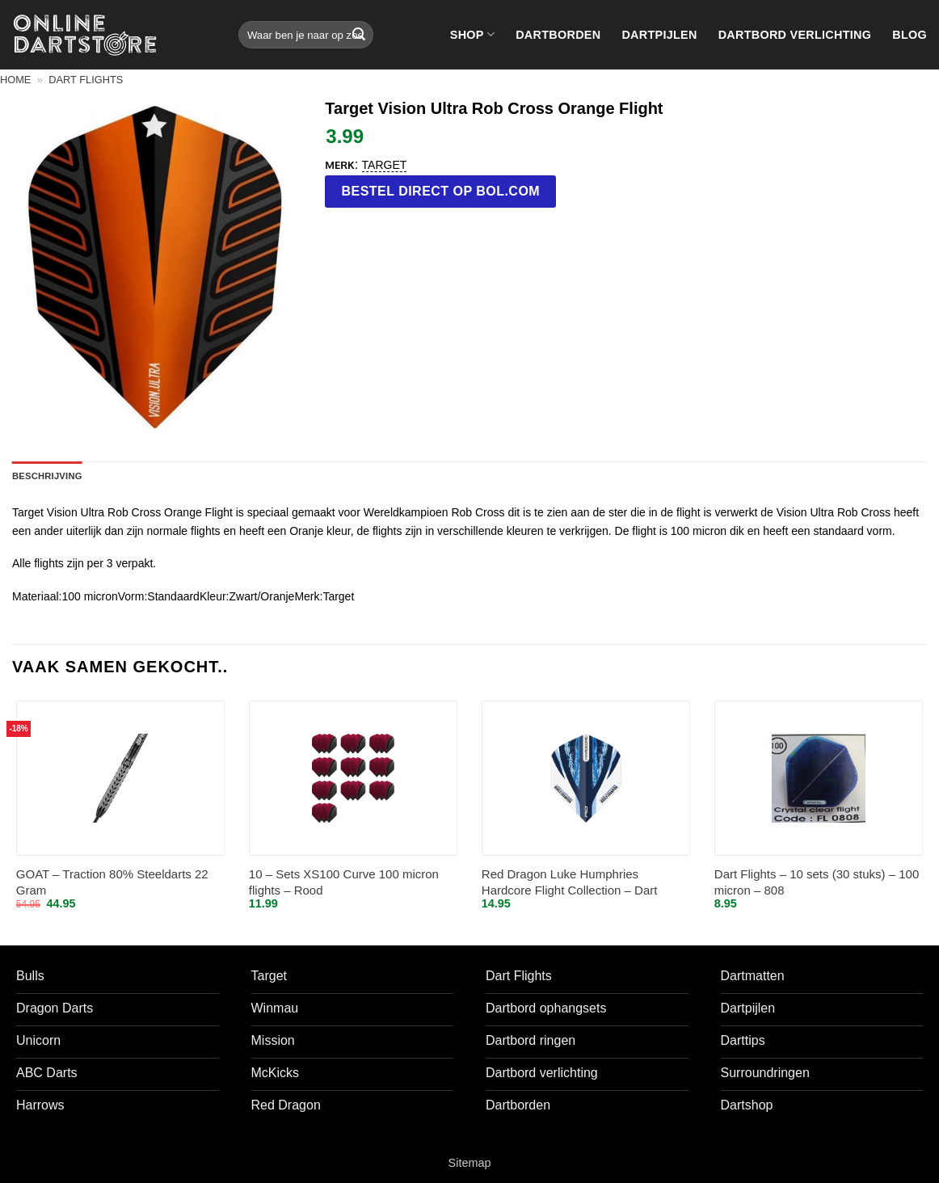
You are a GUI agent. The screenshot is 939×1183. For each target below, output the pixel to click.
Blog (909, 34)
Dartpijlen (659, 34)
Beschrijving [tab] (47, 476)
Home (15, 80)
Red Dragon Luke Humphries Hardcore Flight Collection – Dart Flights (570, 883)
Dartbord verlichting (795, 34)
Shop (472, 34)
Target (384, 164)
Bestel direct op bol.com (441, 191)
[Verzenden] (359, 34)
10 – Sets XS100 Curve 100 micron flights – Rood (344, 882)
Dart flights (85, 80)
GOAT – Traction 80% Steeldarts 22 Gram (112, 882)
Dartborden (558, 34)
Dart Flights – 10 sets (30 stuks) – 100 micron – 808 (816, 882)
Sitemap (469, 1162)
